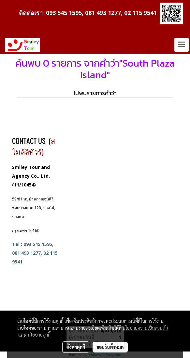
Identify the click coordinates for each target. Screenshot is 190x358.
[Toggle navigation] (181, 45)
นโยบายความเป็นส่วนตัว (145, 328)
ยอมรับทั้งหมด (110, 347)
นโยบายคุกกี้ (39, 335)
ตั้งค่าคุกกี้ (75, 347)
